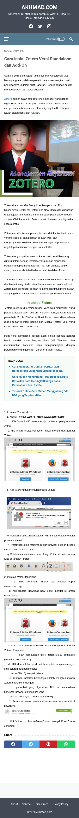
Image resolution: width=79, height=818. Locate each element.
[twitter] (39, 26)
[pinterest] (48, 744)
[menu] (9, 38)
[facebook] (30, 26)
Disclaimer (41, 804)
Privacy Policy (60, 804)
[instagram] (49, 26)
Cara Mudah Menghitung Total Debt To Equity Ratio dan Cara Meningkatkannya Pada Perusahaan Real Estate (40, 381)
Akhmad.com (39, 7)
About (14, 804)
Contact (27, 804)
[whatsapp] (66, 744)
